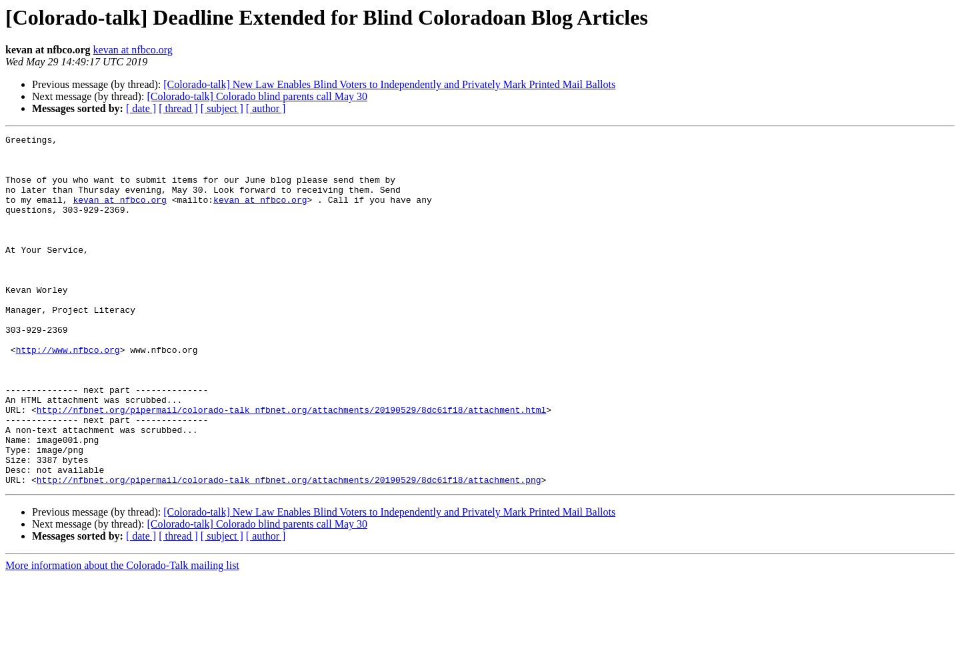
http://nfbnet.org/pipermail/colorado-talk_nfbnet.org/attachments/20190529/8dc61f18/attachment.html (291, 466)
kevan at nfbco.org (133, 49)
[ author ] (266, 108)
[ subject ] (222, 108)
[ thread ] (178, 108)
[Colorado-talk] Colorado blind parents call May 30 (257, 96)
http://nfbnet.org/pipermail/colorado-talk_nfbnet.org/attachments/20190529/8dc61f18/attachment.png (289, 550)
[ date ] (141, 108)
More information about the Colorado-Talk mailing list (122, 635)
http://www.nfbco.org (68, 394)
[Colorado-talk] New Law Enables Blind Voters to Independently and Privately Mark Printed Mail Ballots (389, 84)
